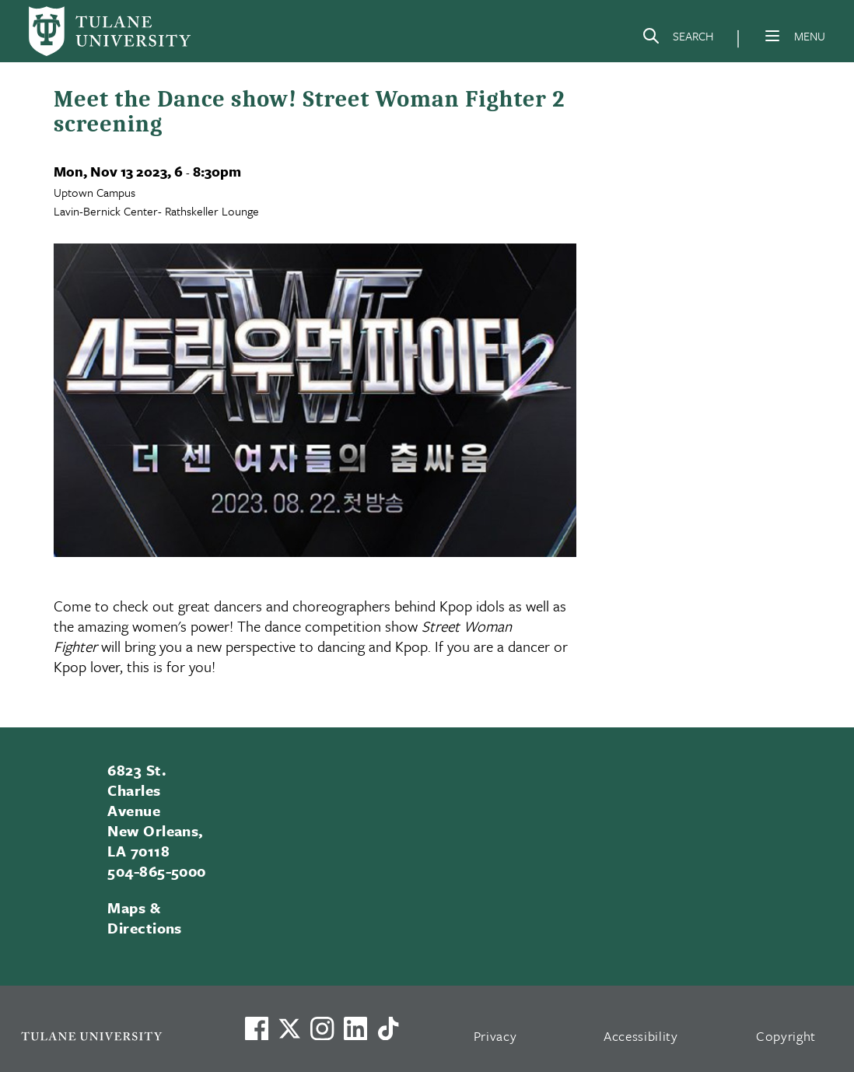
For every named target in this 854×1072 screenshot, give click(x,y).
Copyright (786, 1036)
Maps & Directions (144, 917)
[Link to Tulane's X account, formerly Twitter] (289, 1028)
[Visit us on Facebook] (256, 1028)
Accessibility (641, 1036)
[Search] (677, 38)
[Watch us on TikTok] (388, 1028)
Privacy (495, 1036)
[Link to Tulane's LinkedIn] (355, 1028)
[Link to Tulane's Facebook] (322, 1028)
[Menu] (772, 35)
